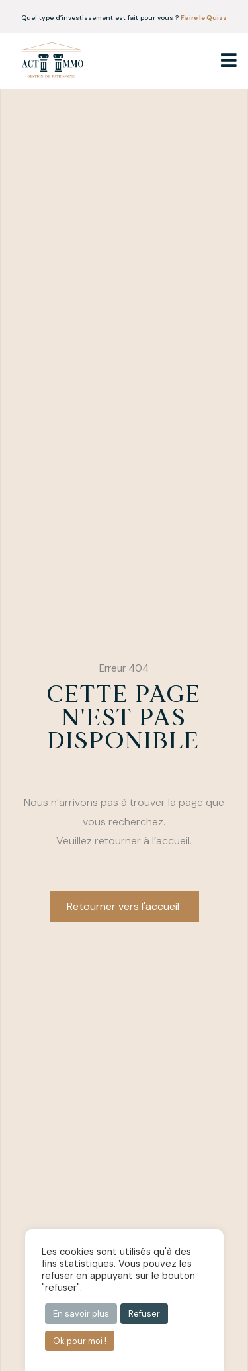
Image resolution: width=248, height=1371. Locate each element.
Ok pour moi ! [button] (79, 1340)
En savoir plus (81, 1313)
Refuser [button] (144, 1313)
